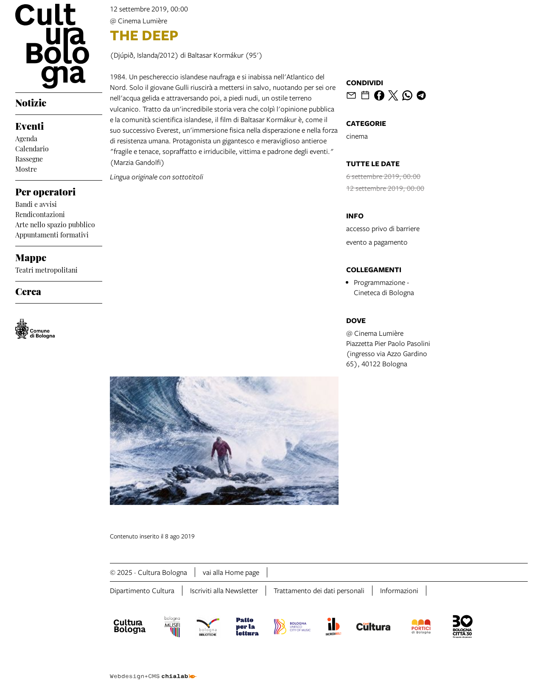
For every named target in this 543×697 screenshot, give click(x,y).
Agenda (26, 138)
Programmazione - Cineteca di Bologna (384, 287)
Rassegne (29, 158)
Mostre (26, 168)
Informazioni (399, 590)
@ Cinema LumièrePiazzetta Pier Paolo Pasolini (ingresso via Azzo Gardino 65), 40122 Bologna (388, 348)
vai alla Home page (231, 572)
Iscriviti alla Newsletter (224, 590)
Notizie (30, 102)
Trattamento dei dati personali (319, 590)
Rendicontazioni (40, 213)
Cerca (28, 290)
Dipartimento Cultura (142, 590)
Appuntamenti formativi (52, 234)
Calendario (32, 148)
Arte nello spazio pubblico (55, 224)
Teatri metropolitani (46, 269)
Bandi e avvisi (36, 203)
